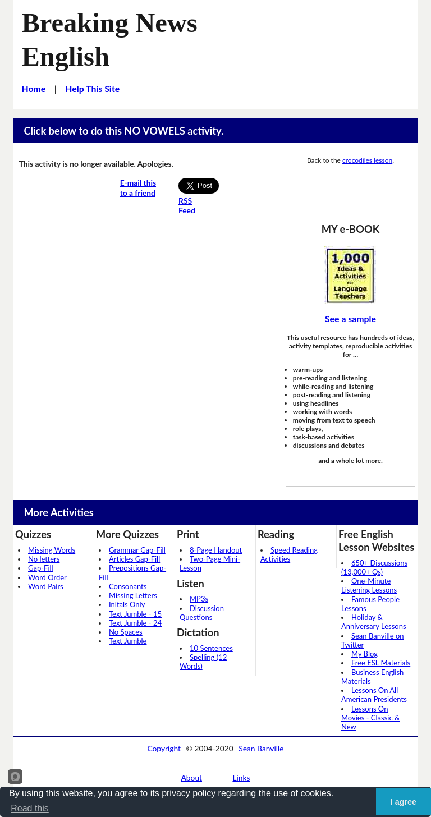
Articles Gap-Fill (134, 558)
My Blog (364, 653)
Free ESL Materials (380, 662)
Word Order (47, 577)
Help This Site (92, 88)
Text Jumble (127, 640)
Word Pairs (45, 586)
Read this (30, 808)
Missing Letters (133, 595)
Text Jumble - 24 (135, 622)
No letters (43, 558)
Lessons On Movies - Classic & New (370, 718)
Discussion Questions (202, 613)
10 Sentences (211, 648)
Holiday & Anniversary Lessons (373, 622)
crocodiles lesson (367, 160)
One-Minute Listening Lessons (369, 585)
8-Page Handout (216, 549)
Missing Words (51, 549)
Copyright (164, 748)
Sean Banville (261, 748)
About (192, 777)
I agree (403, 801)
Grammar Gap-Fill (137, 549)
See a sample (350, 318)
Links (241, 777)
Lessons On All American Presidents (374, 695)
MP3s (199, 598)
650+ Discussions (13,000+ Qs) (374, 567)
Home (33, 88)
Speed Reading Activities (289, 554)
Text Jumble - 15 (135, 613)
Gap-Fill (40, 567)
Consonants (127, 586)
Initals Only (127, 604)
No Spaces (126, 631)
